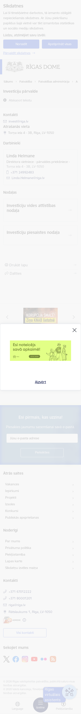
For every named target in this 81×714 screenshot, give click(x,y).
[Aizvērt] (74, 330)
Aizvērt (40, 382)
